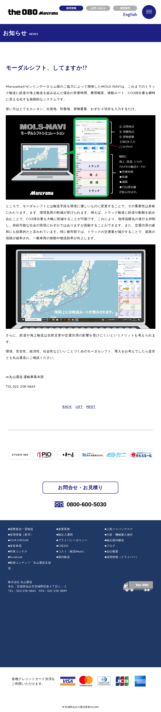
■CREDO (62, 545)
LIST (79, 406)
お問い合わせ (98, 8)
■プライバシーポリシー (71, 540)
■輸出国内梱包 (114, 540)
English (130, 14)
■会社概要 (111, 551)
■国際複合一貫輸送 (20, 529)
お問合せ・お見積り (80, 487)
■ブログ (110, 545)
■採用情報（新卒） (20, 534)
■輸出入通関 (64, 534)
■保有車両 (15, 545)
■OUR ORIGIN (18, 540)
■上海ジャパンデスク (119, 529)
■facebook (15, 557)
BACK (67, 406)
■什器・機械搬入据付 (119, 534)
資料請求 (125, 8)
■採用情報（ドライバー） (122, 557)
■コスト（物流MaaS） (71, 551)
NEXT (91, 406)
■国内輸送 (63, 557)
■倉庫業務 (63, 529)
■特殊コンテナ (17, 551)
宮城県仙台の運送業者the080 (82, 706)
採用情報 (71, 8)
